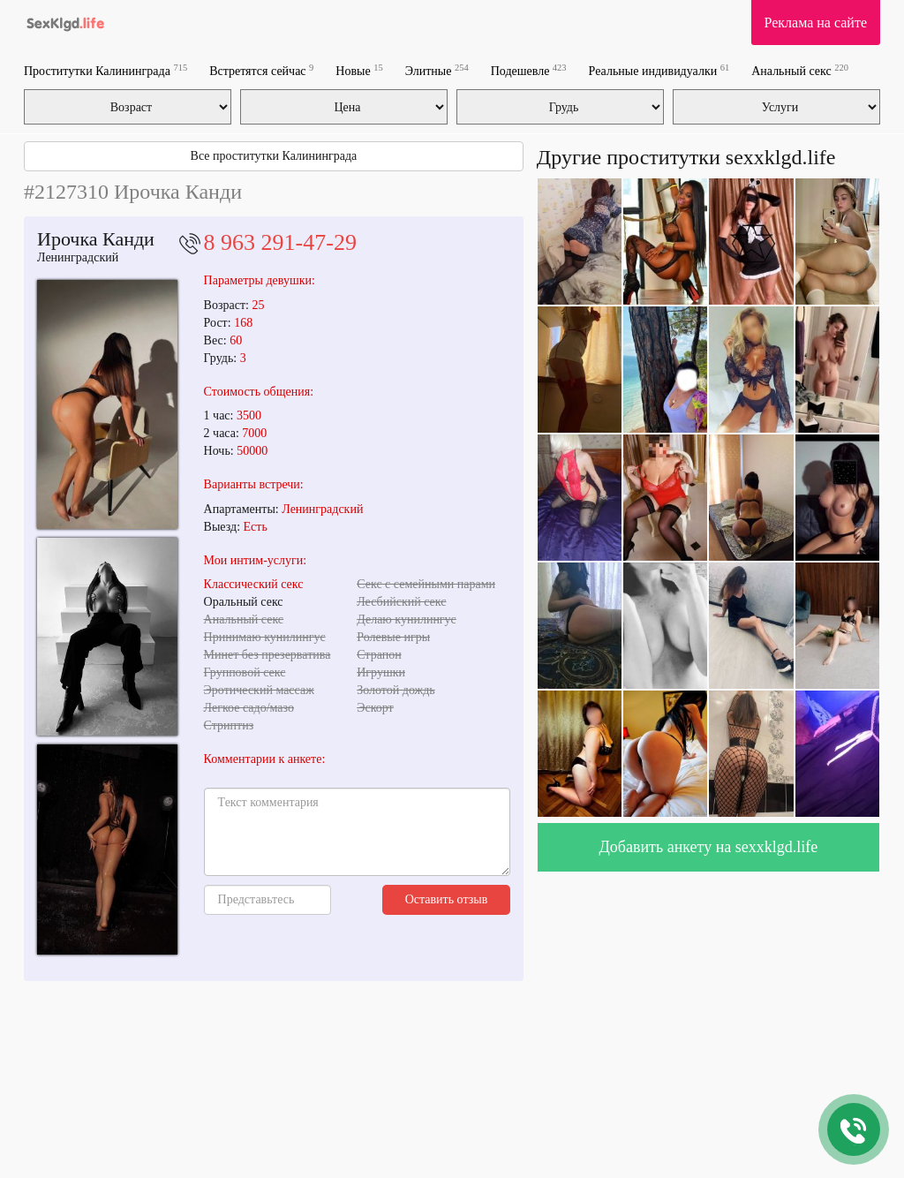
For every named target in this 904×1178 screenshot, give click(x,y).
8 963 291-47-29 (280, 242)
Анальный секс (799, 70)
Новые (358, 70)
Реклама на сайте (816, 22)
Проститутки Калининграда (105, 70)
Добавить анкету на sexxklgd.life (708, 847)
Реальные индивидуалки (659, 70)
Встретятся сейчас (261, 70)
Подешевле (529, 70)
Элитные (437, 70)
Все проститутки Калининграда (274, 155)
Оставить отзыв (446, 899)
